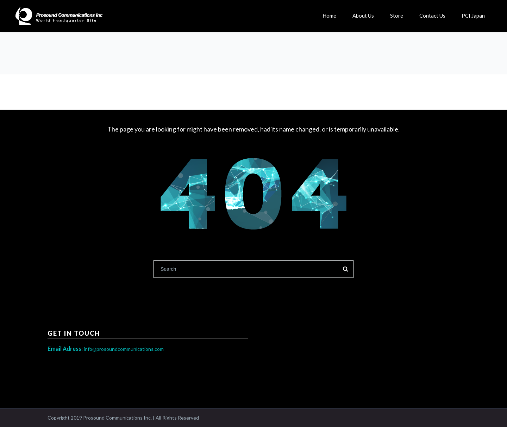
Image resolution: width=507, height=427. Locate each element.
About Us (363, 15)
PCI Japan (473, 15)
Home (329, 15)
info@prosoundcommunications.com (106, 349)
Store (396, 15)
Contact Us (432, 15)
